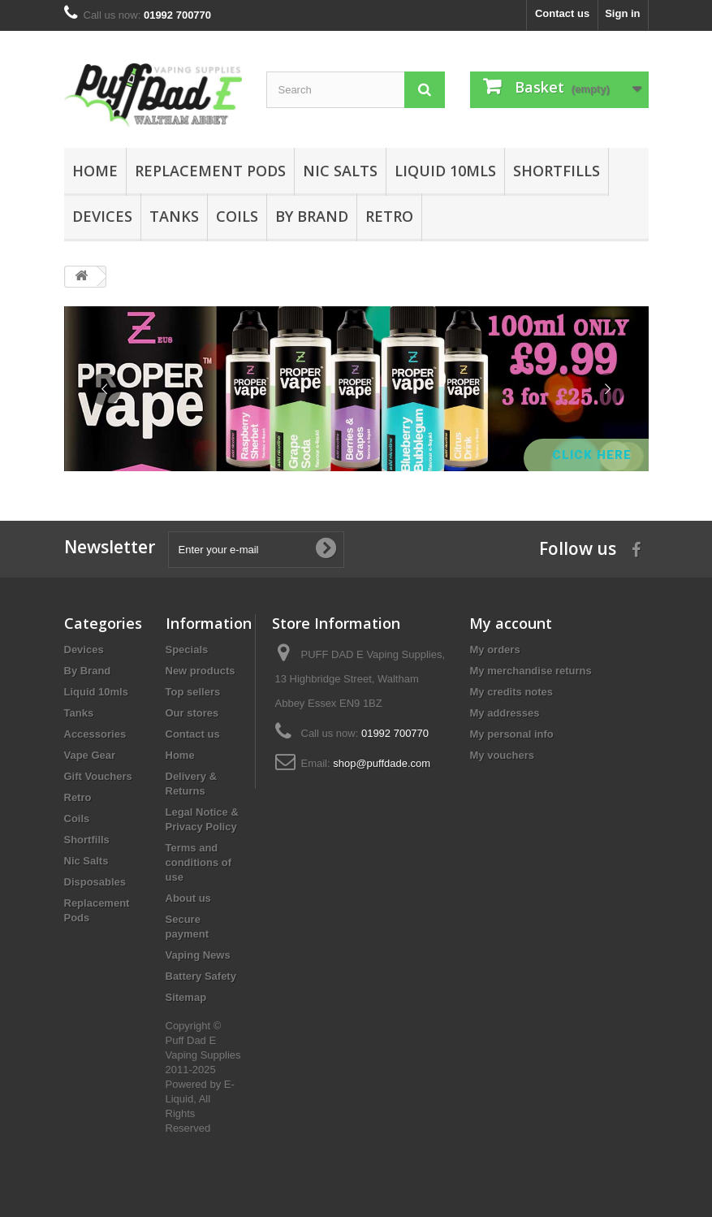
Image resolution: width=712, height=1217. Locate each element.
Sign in (622, 13)
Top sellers (193, 692)
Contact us (562, 13)
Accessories (95, 734)
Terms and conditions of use (199, 862)
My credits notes (511, 692)
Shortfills (556, 170)
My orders (494, 649)
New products (200, 671)
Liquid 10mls (445, 170)
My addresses (504, 713)
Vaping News (198, 955)
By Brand (311, 216)
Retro (389, 216)
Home (95, 170)
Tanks (174, 216)
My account (510, 623)
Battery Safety (201, 976)
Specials (187, 649)
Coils (237, 216)
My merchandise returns (530, 671)
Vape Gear (90, 755)
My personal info (511, 734)
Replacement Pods (210, 170)
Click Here (594, 455)
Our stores (192, 713)
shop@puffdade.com (381, 763)
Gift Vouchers (98, 776)
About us (188, 898)
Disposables (95, 882)
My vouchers (501, 755)
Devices (102, 216)
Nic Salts (340, 170)
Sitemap (186, 997)
